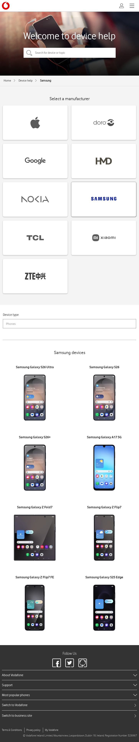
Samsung (45, 80)
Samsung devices (69, 352)
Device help (26, 80)
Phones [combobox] (11, 324)
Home (7, 80)
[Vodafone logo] (6, 6)
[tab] (69, 705)
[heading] (69, 675)
